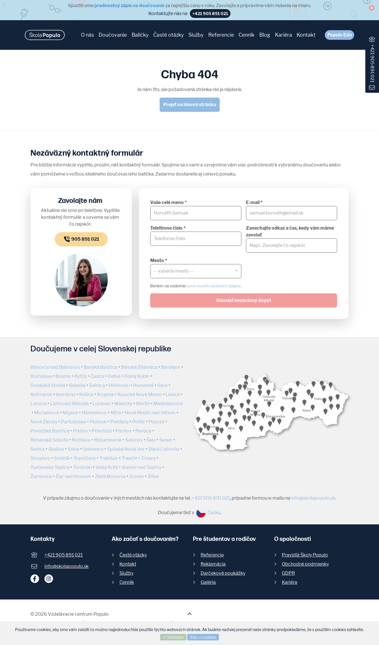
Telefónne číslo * (168, 228)
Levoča (38, 403)
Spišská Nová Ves (125, 449)
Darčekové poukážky (223, 573)
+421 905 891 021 (372, 63)
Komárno (66, 394)
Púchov (123, 431)
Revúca (143, 431)
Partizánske (73, 421)
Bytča (80, 376)
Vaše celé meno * (168, 202)
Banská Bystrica (100, 367)
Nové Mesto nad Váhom (150, 412)
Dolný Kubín (137, 376)
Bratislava (41, 376)
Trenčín (129, 458)
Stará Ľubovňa (163, 449)
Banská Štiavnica (139, 367)
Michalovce (46, 412)
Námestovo (94, 412)
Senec (165, 440)
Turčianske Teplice (50, 467)
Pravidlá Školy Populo (305, 555)
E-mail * (254, 202)
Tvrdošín (82, 467)
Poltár (138, 421)
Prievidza (102, 431)
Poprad (156, 421)
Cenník (246, 35)
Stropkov (40, 458)
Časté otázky (168, 35)
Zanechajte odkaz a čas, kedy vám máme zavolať (290, 231)
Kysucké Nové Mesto (139, 394)
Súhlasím (173, 637)
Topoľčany (85, 458)
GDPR (288, 573)
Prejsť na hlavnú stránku (189, 104)
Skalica (56, 449)
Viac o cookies (203, 637)
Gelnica (97, 385)
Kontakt (306, 35)
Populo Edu (339, 35)
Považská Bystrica (49, 431)
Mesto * (158, 260)
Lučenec (101, 403)
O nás (87, 35)
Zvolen (136, 476)
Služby (195, 35)
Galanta (77, 385)
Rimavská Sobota (49, 440)
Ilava (162, 385)
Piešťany (119, 421)
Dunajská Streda (47, 385)
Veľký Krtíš (106, 467)
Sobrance (93, 449)
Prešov (80, 431)
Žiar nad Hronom (73, 476)
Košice (86, 394)
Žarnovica (41, 476)
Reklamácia (213, 564)
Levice (173, 394)
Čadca (97, 376)
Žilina (153, 476)
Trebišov (108, 458)
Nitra (116, 412)
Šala (151, 440)
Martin (143, 403)
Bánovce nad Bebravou (55, 367)
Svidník (62, 458)
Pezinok (98, 421)
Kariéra (283, 35)
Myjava (70, 412)
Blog (264, 35)
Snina (73, 449)
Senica (37, 449)
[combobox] (195, 271)
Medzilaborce (168, 403)
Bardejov (170, 367)
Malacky (123, 403)
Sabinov (134, 440)
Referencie (221, 35)
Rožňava (81, 440)
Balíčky (140, 35)
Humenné (143, 385)
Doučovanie (113, 35)
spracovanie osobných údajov (214, 285)
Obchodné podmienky (305, 564)
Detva (114, 376)
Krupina (105, 394)
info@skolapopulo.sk (313, 498)
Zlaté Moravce (110, 476)
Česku (208, 512)
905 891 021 (81, 239)
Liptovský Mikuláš (69, 403)
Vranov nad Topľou (141, 467)
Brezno (63, 376)
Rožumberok (108, 440)
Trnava (148, 458)
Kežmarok (41, 394)
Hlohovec (119, 385)
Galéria (208, 582)
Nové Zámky (43, 421)
